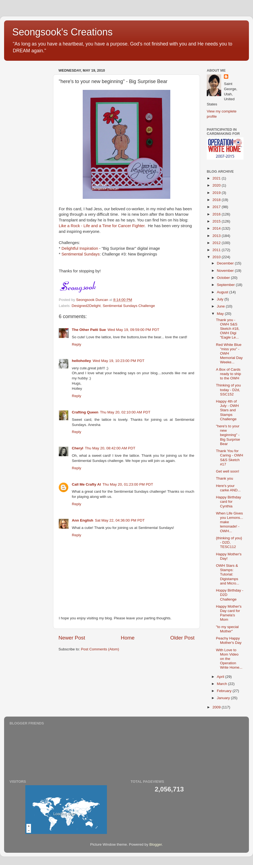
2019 (217, 193)
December (226, 263)
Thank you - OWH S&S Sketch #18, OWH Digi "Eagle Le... (227, 329)
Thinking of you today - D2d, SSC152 (228, 389)
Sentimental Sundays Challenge (129, 306)
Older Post (182, 638)
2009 (217, 707)
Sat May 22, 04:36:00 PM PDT (120, 520)
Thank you (224, 478)
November (226, 271)
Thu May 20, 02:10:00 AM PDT (125, 412)
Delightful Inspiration (79, 248)
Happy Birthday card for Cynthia (228, 501)
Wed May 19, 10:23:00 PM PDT (118, 361)
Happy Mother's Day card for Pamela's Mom (229, 613)
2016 (217, 214)
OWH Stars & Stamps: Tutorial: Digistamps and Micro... (227, 574)
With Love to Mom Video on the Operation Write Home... (229, 659)
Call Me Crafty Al (86, 484)
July (220, 299)
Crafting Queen (85, 412)
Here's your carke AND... (228, 488)
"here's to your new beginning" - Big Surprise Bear (228, 435)
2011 (217, 250)
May (221, 314)
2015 (217, 221)
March (222, 684)
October (224, 278)
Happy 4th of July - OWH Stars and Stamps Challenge (227, 410)
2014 (217, 228)
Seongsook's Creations (62, 32)
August (223, 292)
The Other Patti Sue (89, 330)
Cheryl (77, 448)
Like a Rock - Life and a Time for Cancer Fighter (101, 226)
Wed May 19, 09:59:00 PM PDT (133, 330)
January (224, 698)
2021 (217, 178)
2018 (217, 200)
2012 (217, 243)
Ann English (82, 520)
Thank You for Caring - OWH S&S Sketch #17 (229, 457)
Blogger (155, 844)
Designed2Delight (86, 306)
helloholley (81, 361)
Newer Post (71, 638)
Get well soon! (227, 471)
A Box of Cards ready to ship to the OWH (228, 373)
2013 (217, 236)
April (221, 677)
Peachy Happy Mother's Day (229, 640)
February (225, 691)
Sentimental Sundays (80, 254)
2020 (217, 185)
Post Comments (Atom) (100, 649)
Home (127, 638)
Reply (76, 344)
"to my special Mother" (227, 629)
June (221, 306)
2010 (217, 257)
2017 (217, 207)
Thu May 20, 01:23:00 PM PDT (128, 484)
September (226, 285)
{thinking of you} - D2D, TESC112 (229, 542)
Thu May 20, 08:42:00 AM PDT (110, 448)
